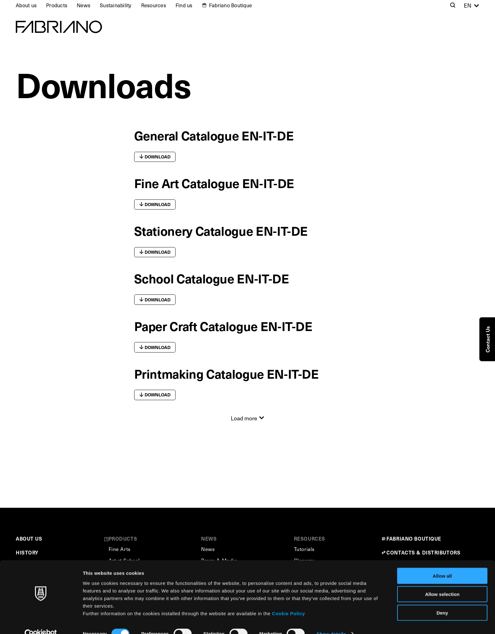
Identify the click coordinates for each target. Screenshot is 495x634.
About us (26, 5)
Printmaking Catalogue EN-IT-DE (226, 373)
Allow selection (442, 582)
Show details (331, 621)
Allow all (442, 563)
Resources (153, 5)
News (83, 5)
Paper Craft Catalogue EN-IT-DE (223, 326)
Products (56, 5)
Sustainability (116, 5)
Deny (442, 600)
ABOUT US (29, 538)
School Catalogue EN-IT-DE (211, 278)
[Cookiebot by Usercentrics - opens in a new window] (41, 621)
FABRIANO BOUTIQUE (413, 538)
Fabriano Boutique (230, 5)
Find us (184, 5)
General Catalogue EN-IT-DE (214, 135)
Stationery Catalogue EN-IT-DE (221, 230)
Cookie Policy (288, 601)
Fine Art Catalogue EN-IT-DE (214, 183)
